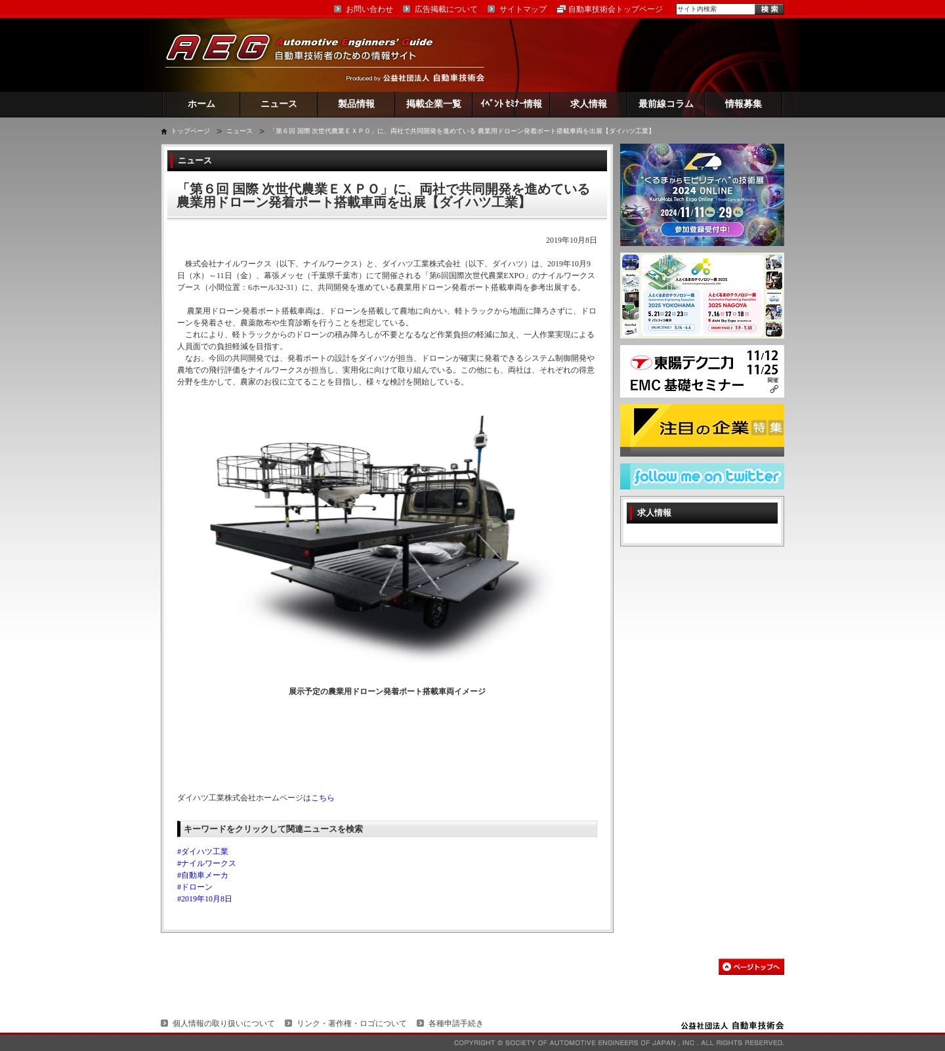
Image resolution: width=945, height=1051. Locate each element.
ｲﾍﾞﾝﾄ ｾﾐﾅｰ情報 (511, 104)
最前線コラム (666, 104)
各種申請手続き (456, 1023)
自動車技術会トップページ (615, 9)
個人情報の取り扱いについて (224, 1023)
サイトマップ (523, 9)
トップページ (190, 130)
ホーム (201, 104)
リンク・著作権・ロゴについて (352, 1023)
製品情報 (356, 104)
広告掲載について (446, 9)
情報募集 (743, 104)
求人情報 (588, 104)
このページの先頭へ (751, 966)
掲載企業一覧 (433, 104)
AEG (308, 54)
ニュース (279, 104)
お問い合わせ (369, 9)
